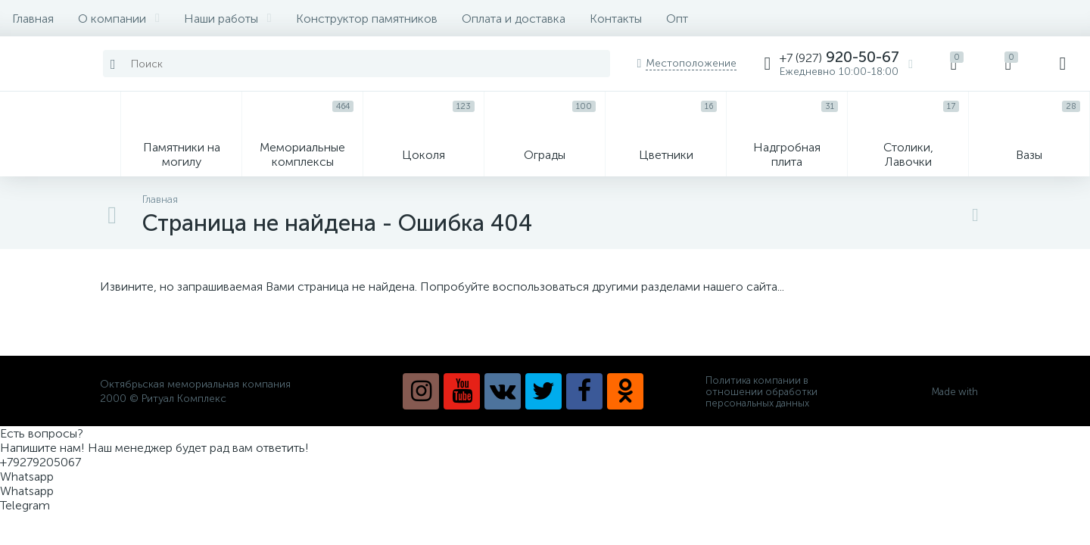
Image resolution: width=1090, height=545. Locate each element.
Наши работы (228, 18)
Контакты (616, 18)
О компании (119, 18)
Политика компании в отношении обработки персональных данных (761, 392)
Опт (677, 18)
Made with (961, 391)
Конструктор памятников (367, 18)
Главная (33, 18)
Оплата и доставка (513, 18)
